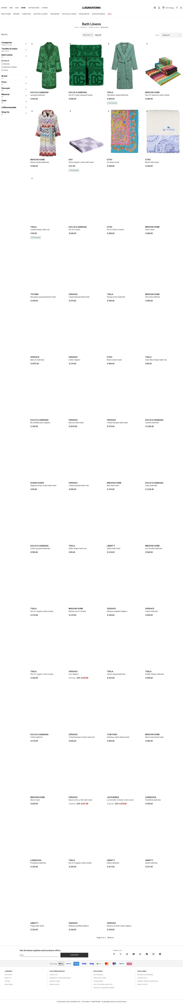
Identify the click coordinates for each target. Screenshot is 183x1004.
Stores (51, 8)
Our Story (8, 974)
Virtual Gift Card (99, 978)
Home (27, 8)
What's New (6, 14)
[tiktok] (127, 954)
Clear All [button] (98, 35)
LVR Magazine (39, 8)
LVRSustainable (107, 14)
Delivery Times (54, 981)
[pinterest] (160, 954)
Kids (20, 8)
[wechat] (147, 954)
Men (13, 8)
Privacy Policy (142, 984)
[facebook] (114, 954)
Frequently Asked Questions (60, 978)
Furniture (29, 14)
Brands (18, 14)
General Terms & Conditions (147, 981)
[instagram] (153, 954)
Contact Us (53, 974)
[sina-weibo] (140, 954)
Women (5, 8)
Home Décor (91, 14)
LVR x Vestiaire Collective (102, 984)
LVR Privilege (98, 974)
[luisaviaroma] (91, 8)
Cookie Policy (142, 978)
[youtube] (134, 954)
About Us (8, 978)
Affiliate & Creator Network (103, 987)
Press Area (9, 984)
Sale (119, 14)
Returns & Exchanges (145, 974)
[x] (120, 954)
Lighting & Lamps (44, 14)
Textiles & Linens (75, 14)
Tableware (60, 14)
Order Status (54, 984)
